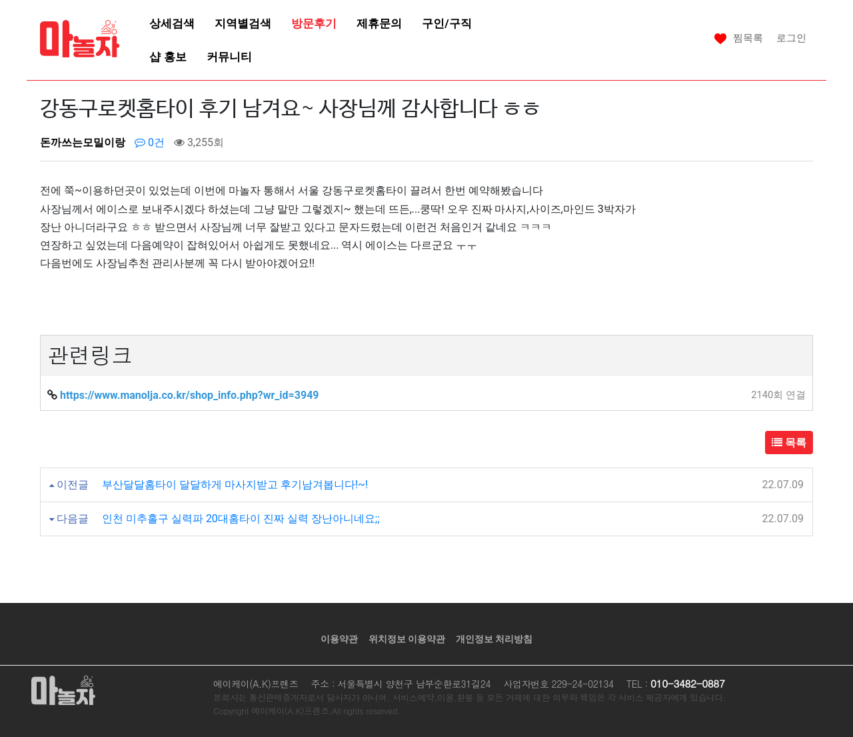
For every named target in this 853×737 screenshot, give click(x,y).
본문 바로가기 (0, 0)
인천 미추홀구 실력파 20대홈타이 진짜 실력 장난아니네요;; (241, 518)
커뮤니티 (229, 56)
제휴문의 (379, 23)
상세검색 (172, 23)
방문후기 (314, 23)
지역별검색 (243, 23)
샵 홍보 (167, 56)
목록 (789, 442)
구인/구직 (446, 23)
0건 (150, 142)
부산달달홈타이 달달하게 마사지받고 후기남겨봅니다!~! (235, 484)
